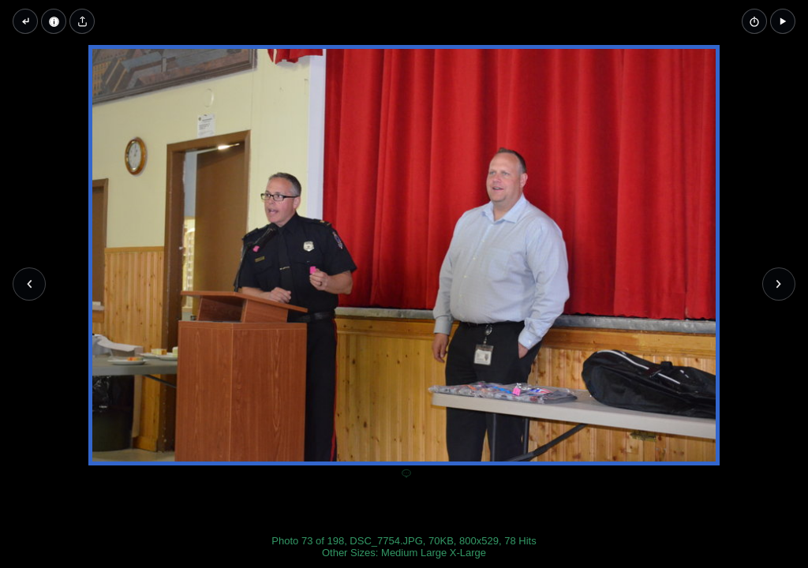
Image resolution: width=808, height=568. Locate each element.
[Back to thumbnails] (25, 21)
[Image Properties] (53, 21)
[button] (782, 21)
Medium (399, 553)
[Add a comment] (406, 474)
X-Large (468, 553)
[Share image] (82, 21)
